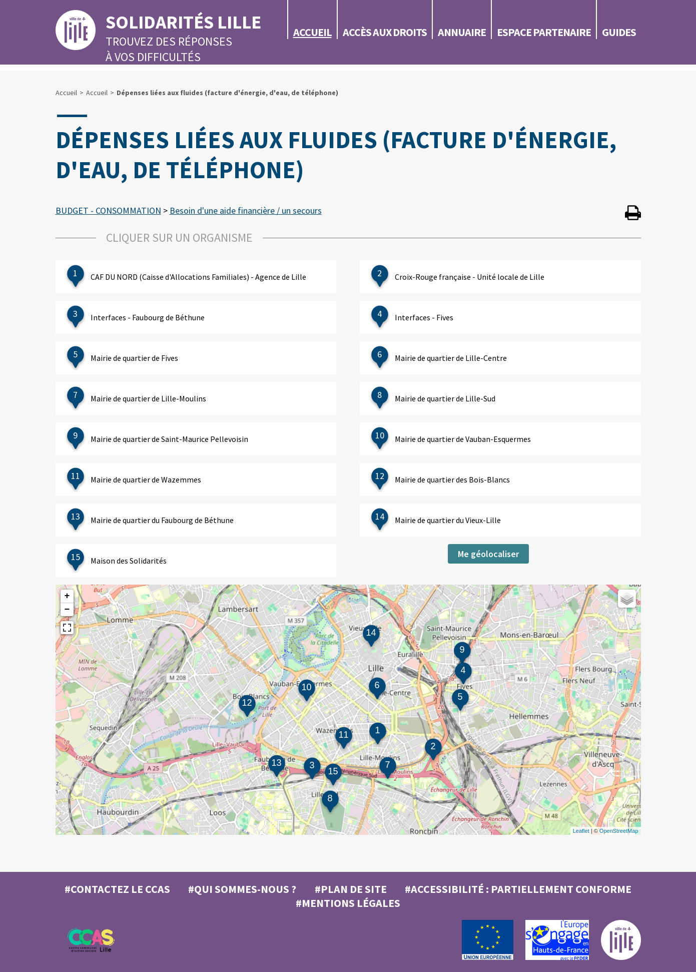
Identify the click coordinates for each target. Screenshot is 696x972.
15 (333, 771)
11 (343, 735)
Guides (619, 32)
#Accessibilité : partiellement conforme (518, 889)
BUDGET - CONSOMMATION (108, 210)
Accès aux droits (385, 32)
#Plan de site (351, 889)
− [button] (67, 610)
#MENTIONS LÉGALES (348, 903)
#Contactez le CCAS (117, 889)
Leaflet (581, 831)
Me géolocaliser (488, 554)
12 (247, 703)
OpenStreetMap (618, 831)
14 (371, 633)
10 (306, 687)
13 (276, 763)
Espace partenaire (544, 32)
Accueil (312, 32)
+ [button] (67, 596)
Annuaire (462, 32)
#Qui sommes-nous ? (242, 889)
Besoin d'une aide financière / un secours (246, 210)
